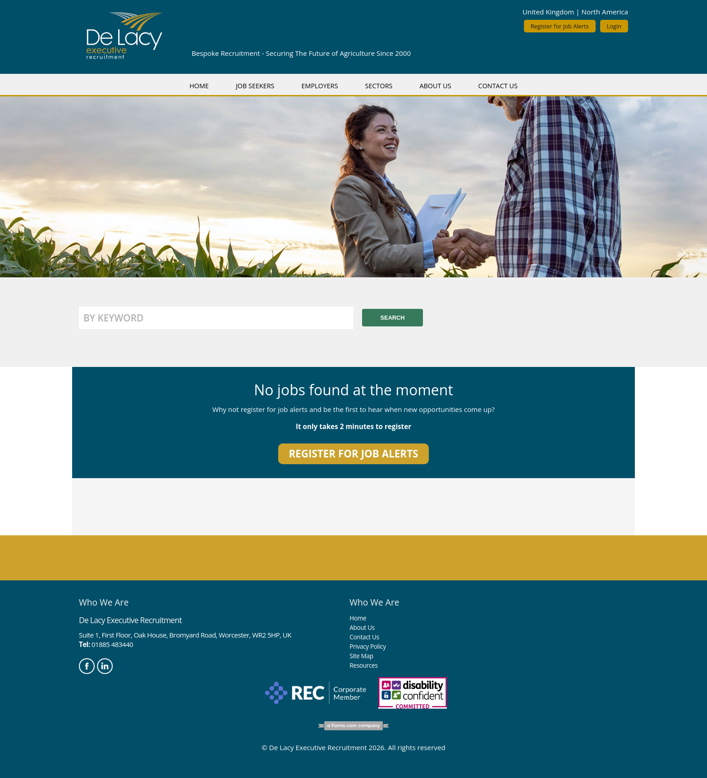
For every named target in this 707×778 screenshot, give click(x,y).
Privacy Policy (367, 646)
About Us (435, 85)
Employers (319, 85)
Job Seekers (255, 85)
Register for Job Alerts (560, 26)
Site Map (361, 655)
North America (605, 11)
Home (199, 85)
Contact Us (498, 85)
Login (614, 26)
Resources (363, 665)
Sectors (379, 85)
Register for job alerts (353, 454)
